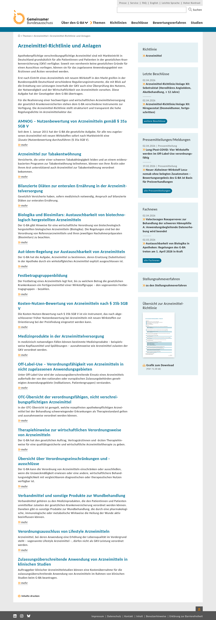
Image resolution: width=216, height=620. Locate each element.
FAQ (144, 2)
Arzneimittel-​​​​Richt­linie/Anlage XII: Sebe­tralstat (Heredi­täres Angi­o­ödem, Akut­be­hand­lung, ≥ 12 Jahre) (167, 88)
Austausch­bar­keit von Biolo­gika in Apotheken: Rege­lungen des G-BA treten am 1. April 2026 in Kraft (166, 247)
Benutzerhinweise (156, 616)
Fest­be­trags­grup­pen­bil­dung (42, 275)
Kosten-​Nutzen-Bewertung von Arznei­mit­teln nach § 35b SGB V (73, 306)
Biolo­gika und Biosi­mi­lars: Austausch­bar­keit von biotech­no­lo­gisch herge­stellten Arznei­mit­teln (71, 217)
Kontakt (128, 616)
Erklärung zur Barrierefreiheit (186, 616)
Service (134, 2)
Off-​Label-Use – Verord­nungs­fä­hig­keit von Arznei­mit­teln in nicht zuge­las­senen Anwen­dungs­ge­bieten (70, 367)
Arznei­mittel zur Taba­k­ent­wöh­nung (49, 153)
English (154, 2)
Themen (99, 23)
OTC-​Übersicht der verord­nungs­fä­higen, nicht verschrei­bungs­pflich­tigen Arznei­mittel (68, 399)
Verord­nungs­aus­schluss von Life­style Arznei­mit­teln (64, 531)
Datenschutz (114, 616)
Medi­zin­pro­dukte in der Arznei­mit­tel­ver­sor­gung (61, 336)
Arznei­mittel (154, 55)
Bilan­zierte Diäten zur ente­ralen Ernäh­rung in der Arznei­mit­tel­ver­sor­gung (72, 188)
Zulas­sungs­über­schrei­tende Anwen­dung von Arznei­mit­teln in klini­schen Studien (73, 562)
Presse (123, 2)
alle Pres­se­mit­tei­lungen (157, 190)
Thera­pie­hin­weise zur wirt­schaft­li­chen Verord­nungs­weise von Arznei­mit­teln (69, 432)
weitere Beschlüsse (154, 121)
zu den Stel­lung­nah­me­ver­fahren (166, 285)
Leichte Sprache (171, 2)
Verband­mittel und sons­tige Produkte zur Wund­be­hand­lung (71, 495)
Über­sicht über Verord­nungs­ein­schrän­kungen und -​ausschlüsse (64, 461)
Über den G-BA (72, 23)
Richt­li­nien (118, 23)
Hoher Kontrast (191, 2)
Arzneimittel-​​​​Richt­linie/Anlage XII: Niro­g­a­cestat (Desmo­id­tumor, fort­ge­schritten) (166, 108)
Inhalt (139, 616)
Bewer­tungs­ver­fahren (169, 23)
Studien (197, 23)
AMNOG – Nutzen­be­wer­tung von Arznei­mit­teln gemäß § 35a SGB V (72, 124)
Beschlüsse (139, 23)
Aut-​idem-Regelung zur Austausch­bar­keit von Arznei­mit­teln (71, 251)
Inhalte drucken (30, 595)
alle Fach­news (152, 260)
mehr (24, 145)
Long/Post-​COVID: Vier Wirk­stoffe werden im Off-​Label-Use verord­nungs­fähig (167, 153)
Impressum (98, 616)
